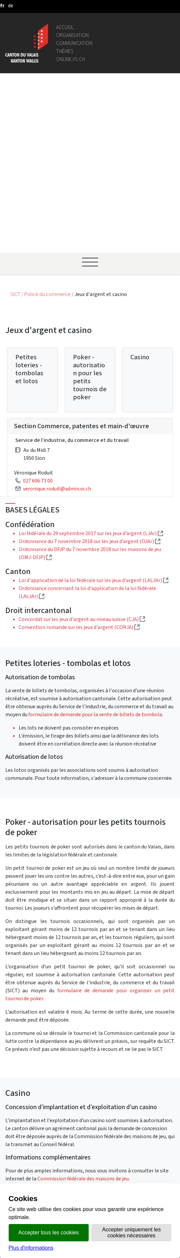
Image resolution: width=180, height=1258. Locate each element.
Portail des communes (89, 1096)
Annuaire (74, 1064)
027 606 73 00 (38, 327)
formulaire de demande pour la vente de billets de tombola (95, 561)
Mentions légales (83, 1175)
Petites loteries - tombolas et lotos (29, 216)
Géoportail (76, 1072)
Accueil (65, 27)
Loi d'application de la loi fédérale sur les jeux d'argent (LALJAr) (93, 427)
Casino (139, 204)
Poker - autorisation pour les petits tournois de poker (90, 224)
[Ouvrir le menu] (90, 110)
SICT (15, 141)
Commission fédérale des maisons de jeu (83, 1025)
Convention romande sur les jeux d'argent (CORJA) (79, 474)
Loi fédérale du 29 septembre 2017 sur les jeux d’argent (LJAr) (91, 380)
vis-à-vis (73, 1167)
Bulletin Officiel (82, 1159)
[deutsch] (10, 5)
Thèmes (65, 51)
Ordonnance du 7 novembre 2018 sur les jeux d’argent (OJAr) (89, 388)
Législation (77, 1080)
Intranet (74, 1088)
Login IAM (75, 1131)
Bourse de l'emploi (85, 1123)
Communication (74, 43)
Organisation (72, 35)
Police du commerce (48, 141)
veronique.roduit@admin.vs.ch (57, 335)
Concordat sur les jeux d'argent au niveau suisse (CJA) (82, 466)
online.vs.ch (70, 59)
